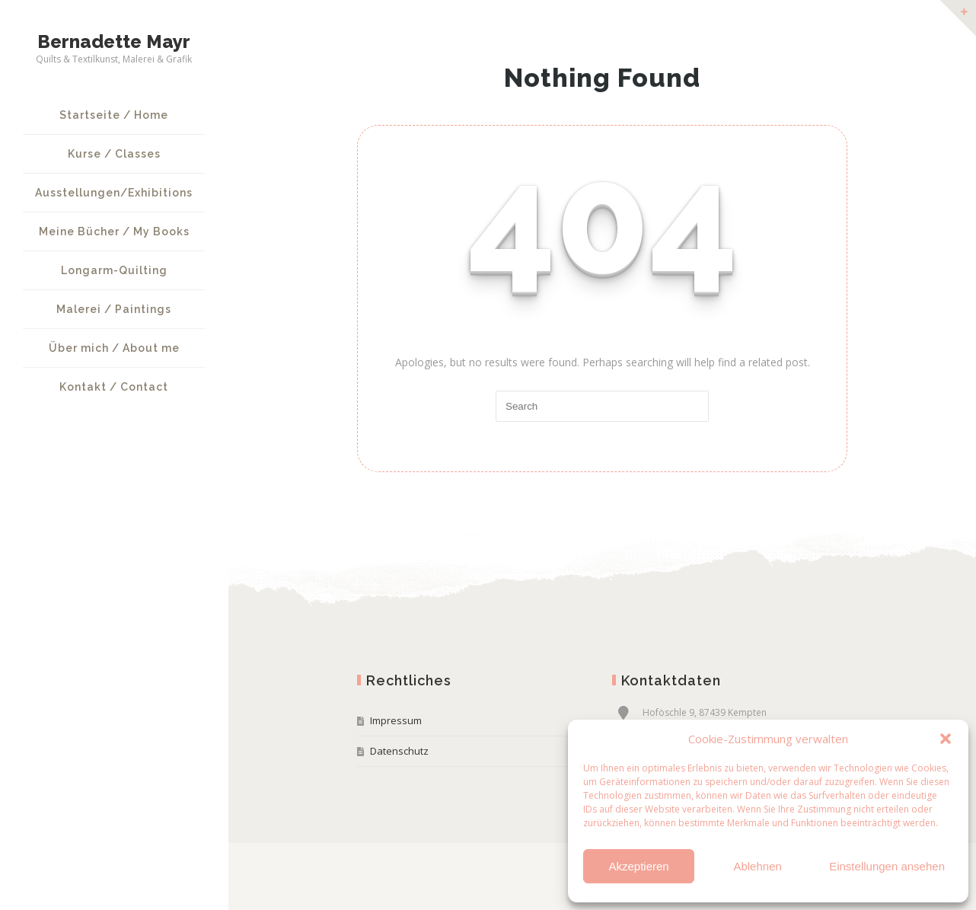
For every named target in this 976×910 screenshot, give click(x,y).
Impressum (396, 720)
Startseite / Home (113, 115)
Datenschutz (399, 751)
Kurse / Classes (114, 154)
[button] (945, 738)
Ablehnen (757, 866)
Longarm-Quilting (114, 270)
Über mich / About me (114, 348)
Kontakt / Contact (113, 387)
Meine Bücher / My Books (114, 231)
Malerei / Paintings (113, 309)
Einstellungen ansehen (887, 866)
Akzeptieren (638, 866)
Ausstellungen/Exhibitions (114, 193)
